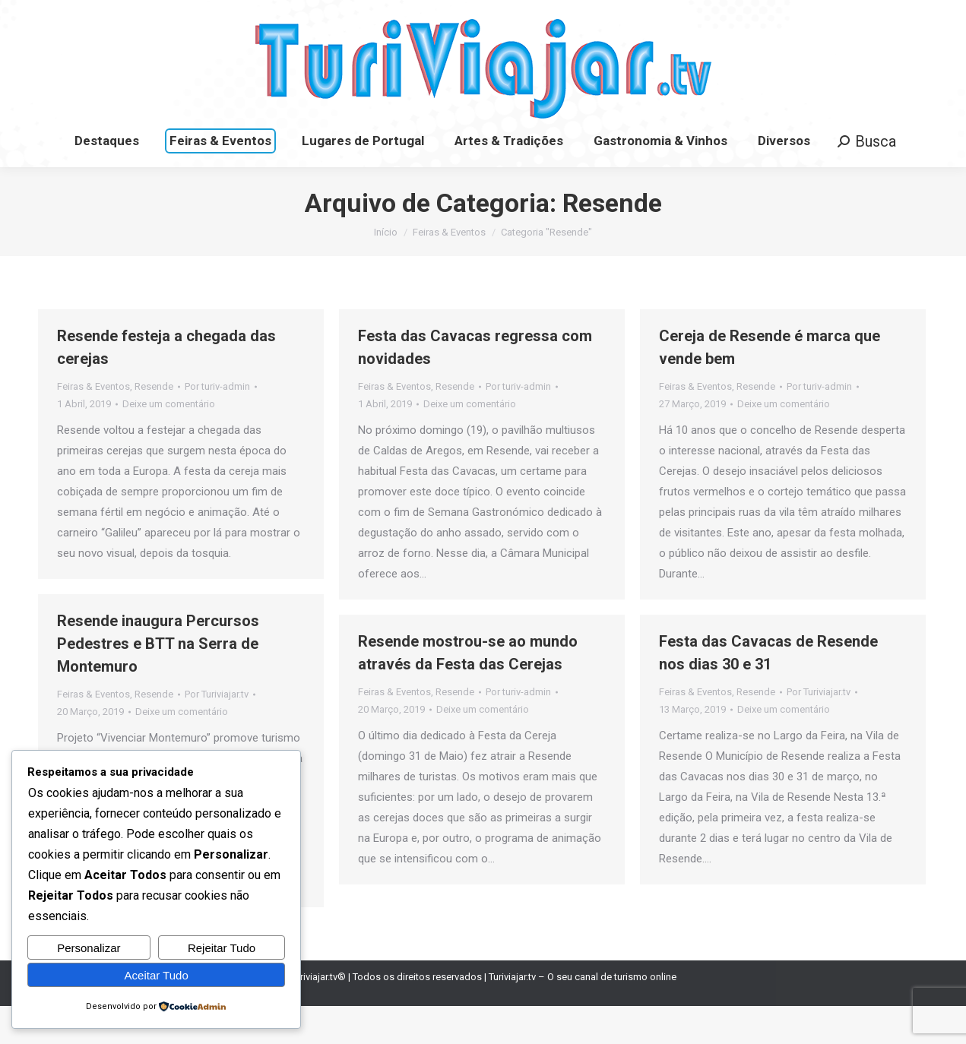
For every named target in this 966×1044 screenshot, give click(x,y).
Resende (154, 424)
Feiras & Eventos (93, 424)
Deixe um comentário (168, 442)
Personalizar (88, 947)
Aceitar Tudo (156, 975)
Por (217, 424)
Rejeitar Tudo (221, 947)
